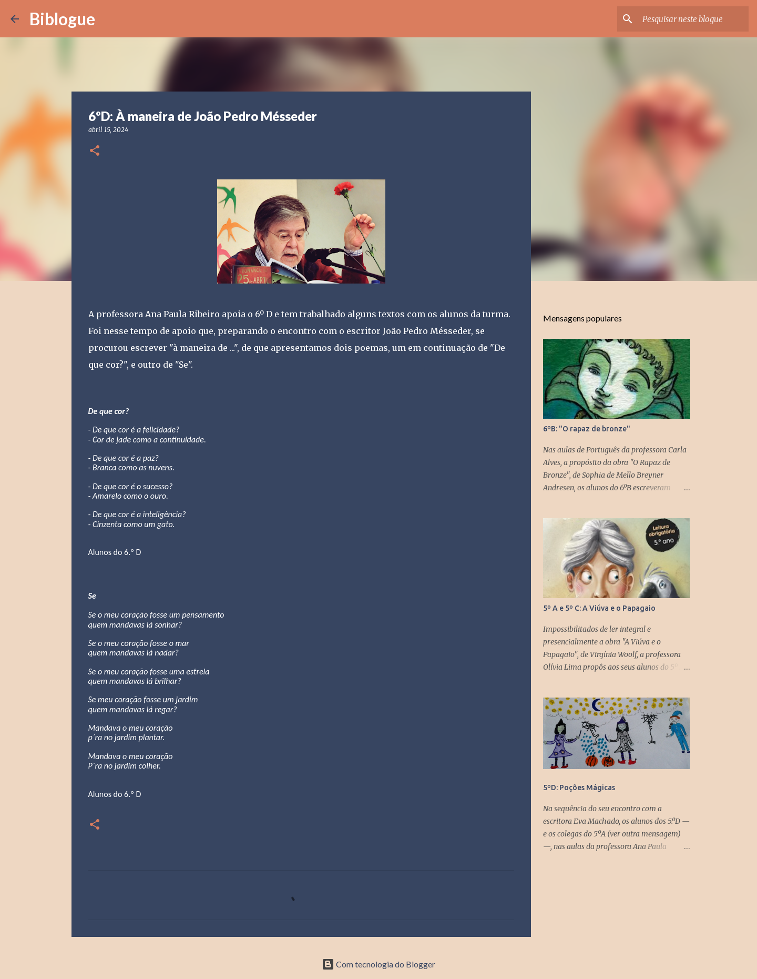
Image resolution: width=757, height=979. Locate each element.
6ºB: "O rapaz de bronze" (586, 429)
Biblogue (62, 18)
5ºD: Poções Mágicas (579, 787)
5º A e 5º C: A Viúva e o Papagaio (599, 608)
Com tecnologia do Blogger (378, 964)
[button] (94, 151)
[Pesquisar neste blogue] (693, 19)
